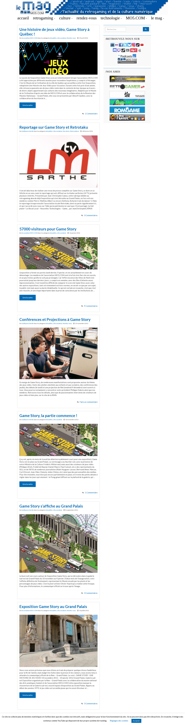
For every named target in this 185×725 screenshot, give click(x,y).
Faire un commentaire (89, 402)
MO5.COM (136, 18)
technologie (111, 18)
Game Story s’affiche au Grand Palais (51, 506)
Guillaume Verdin (28, 131)
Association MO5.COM (30, 38)
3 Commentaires (91, 215)
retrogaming (44, 18)
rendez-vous (87, 18)
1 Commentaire (91, 114)
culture (66, 18)
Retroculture (74, 131)
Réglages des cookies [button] (119, 720)
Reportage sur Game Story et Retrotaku (53, 127)
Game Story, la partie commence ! (48, 415)
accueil (23, 18)
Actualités (53, 38)
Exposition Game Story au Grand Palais (53, 606)
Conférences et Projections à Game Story (55, 319)
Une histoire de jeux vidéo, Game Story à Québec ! (54, 31)
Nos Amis (66, 131)
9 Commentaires (91, 306)
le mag (157, 18)
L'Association (61, 38)
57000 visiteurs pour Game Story (47, 229)
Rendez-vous (71, 38)
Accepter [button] (136, 721)
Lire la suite (28, 105)
